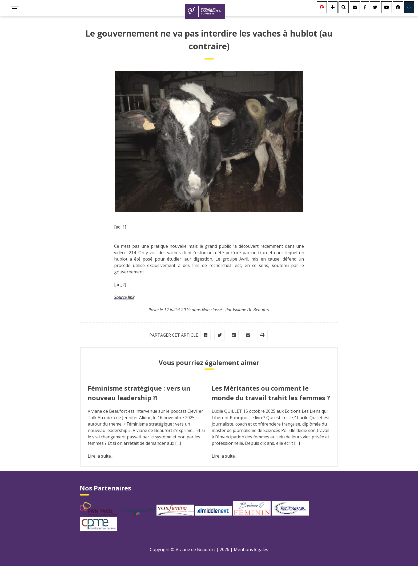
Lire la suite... (100, 456)
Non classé (212, 310)
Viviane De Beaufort (251, 310)
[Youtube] (386, 7)
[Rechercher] (344, 7)
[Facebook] (365, 7)
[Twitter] (375, 7)
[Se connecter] (322, 7)
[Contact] (355, 7)
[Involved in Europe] (409, 7)
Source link (124, 297)
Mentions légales (251, 549)
